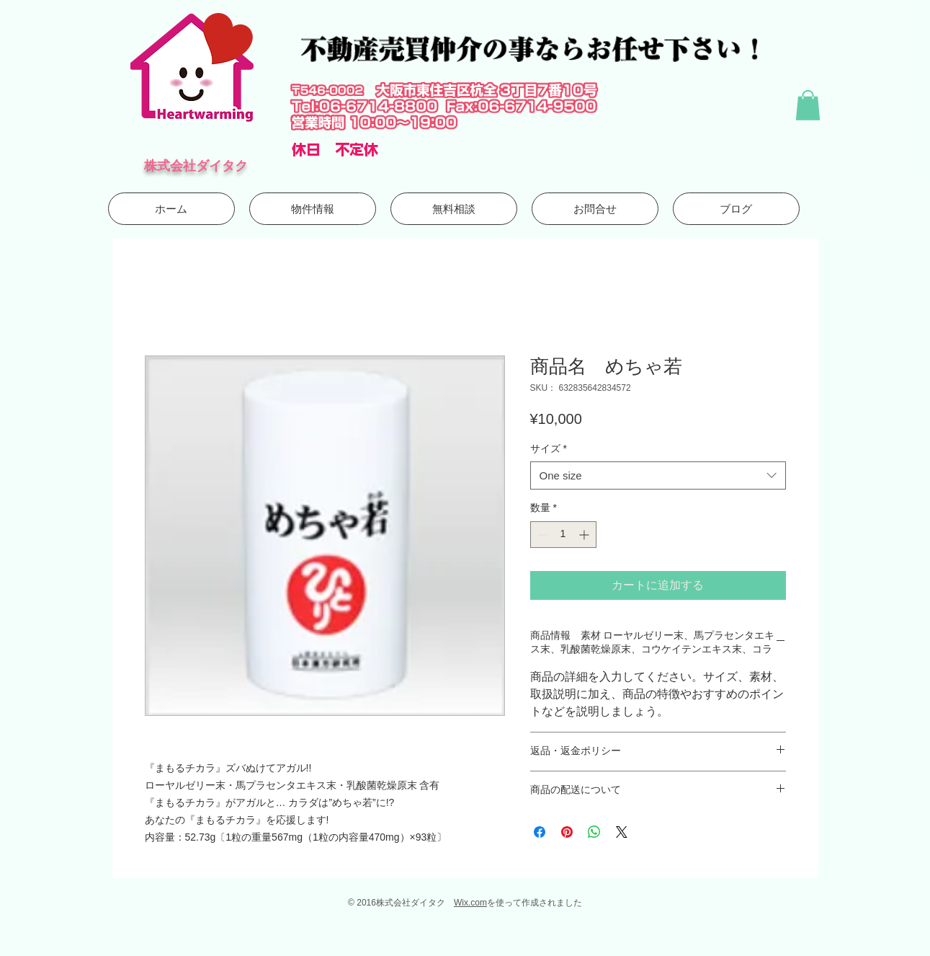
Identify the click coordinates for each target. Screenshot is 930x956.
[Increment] (585, 534)
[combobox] (658, 475)
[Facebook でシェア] (539, 832)
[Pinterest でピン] (567, 832)
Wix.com (470, 903)
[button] (808, 105)
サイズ (548, 448)
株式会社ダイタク (196, 165)
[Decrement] (541, 534)
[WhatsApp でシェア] (594, 832)
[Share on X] (621, 832)
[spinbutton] (563, 534)
